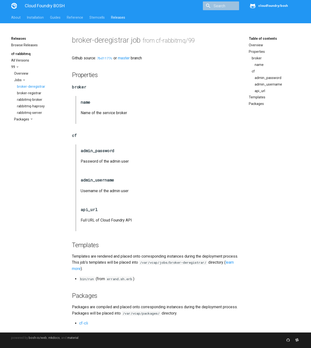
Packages (22, 119)
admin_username (268, 84)
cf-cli (83, 323)
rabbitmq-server (29, 113)
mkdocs (54, 338)
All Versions (20, 60)
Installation (35, 17)
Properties (257, 52)
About (16, 17)
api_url (260, 91)
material (72, 338)
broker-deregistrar (31, 86)
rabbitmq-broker (29, 100)
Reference (75, 17)
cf (253, 71)
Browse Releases (24, 45)
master (124, 58)
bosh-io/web (38, 338)
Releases (118, 17)
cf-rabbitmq (21, 54)
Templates (257, 97)
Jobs (18, 80)
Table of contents (263, 38)
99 (13, 67)
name (259, 65)
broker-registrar (29, 93)
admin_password (268, 78)
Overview (21, 73)
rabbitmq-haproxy (31, 106)
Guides (55, 17)
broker (257, 58)
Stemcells (97, 17)
